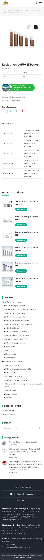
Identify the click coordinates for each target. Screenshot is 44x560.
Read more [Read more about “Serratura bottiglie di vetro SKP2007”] (21, 240)
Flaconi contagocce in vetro (15, 306)
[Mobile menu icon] (40, 3)
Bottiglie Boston (11, 373)
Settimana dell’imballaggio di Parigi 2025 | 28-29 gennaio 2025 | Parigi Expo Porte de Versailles (25, 451)
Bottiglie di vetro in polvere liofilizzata (18, 324)
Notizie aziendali (8, 410)
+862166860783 (22, 487)
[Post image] (4, 443)
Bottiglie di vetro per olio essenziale (18, 369)
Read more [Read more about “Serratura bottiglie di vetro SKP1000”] (21, 286)
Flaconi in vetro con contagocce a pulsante (20, 309)
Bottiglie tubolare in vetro (15, 10)
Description (7, 123)
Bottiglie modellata (12, 365)
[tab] (22, 122)
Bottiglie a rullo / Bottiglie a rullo (16, 313)
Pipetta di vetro (10, 354)
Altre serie (8, 398)
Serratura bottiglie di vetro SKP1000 (26, 279)
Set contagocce (10, 358)
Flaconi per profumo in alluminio (16, 339)
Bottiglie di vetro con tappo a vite (17, 321)
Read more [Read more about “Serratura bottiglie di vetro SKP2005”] (21, 225)
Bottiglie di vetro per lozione (15, 343)
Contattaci (21, 501)
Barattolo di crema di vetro (14, 376)
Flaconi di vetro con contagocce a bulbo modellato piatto (23, 385)
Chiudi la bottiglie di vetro (32, 10)
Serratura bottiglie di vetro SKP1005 (26, 249)
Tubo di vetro (10, 347)
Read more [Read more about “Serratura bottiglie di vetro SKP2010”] (21, 209)
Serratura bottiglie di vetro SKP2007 (26, 233)
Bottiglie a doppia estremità (15, 317)
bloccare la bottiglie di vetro (13, 100)
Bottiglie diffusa (10, 390)
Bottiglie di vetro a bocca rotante (16, 332)
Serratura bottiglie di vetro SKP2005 (26, 218)
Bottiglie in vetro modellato (12, 361)
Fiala (7, 350)
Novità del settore (8, 415)
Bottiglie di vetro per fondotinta (16, 380)
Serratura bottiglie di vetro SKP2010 (26, 202)
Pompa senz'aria (11, 394)
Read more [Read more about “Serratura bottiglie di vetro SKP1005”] (21, 255)
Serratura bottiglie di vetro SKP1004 (26, 264)
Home (4, 10)
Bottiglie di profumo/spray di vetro (17, 335)
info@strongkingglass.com (22, 494)
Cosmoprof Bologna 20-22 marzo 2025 (23, 442)
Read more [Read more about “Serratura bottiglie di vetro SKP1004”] (21, 271)
